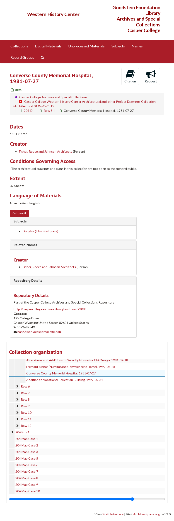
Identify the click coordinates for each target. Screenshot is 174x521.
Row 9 (25, 406)
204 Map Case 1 (26, 439)
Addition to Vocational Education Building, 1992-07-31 (64, 380)
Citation (130, 76)
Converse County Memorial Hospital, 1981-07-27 (61, 373)
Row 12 (26, 426)
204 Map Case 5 (26, 458)
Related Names (25, 245)
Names (137, 46)
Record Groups (22, 57)
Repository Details (28, 280)
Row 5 (48, 110)
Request (151, 76)
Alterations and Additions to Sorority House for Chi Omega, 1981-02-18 (77, 360)
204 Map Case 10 (27, 491)
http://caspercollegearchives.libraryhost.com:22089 (50, 309)
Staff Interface (112, 514)
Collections (19, 46)
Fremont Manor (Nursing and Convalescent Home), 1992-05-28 (70, 367)
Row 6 (25, 386)
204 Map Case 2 (26, 445)
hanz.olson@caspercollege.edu (39, 332)
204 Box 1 (22, 432)
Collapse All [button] (19, 213)
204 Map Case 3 (26, 452)
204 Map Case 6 (26, 465)
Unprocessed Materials (86, 46)
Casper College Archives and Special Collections (53, 97)
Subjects (118, 46)
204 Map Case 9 (26, 484)
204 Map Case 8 (26, 478)
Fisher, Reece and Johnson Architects (46, 151)
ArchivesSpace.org (146, 514)
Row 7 (25, 393)
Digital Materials (48, 46)
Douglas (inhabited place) (40, 231)
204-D (28, 110)
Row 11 (26, 419)
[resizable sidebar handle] (87, 499)
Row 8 (25, 399)
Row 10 (26, 412)
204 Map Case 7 (26, 471)
